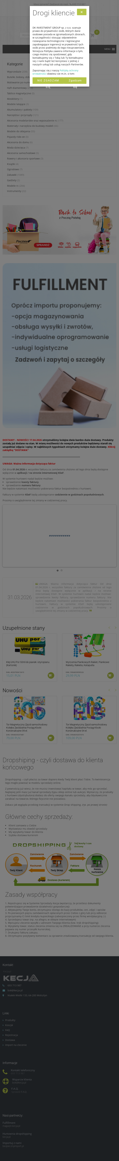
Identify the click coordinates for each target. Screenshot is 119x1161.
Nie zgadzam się (48, 81)
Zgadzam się (75, 81)
